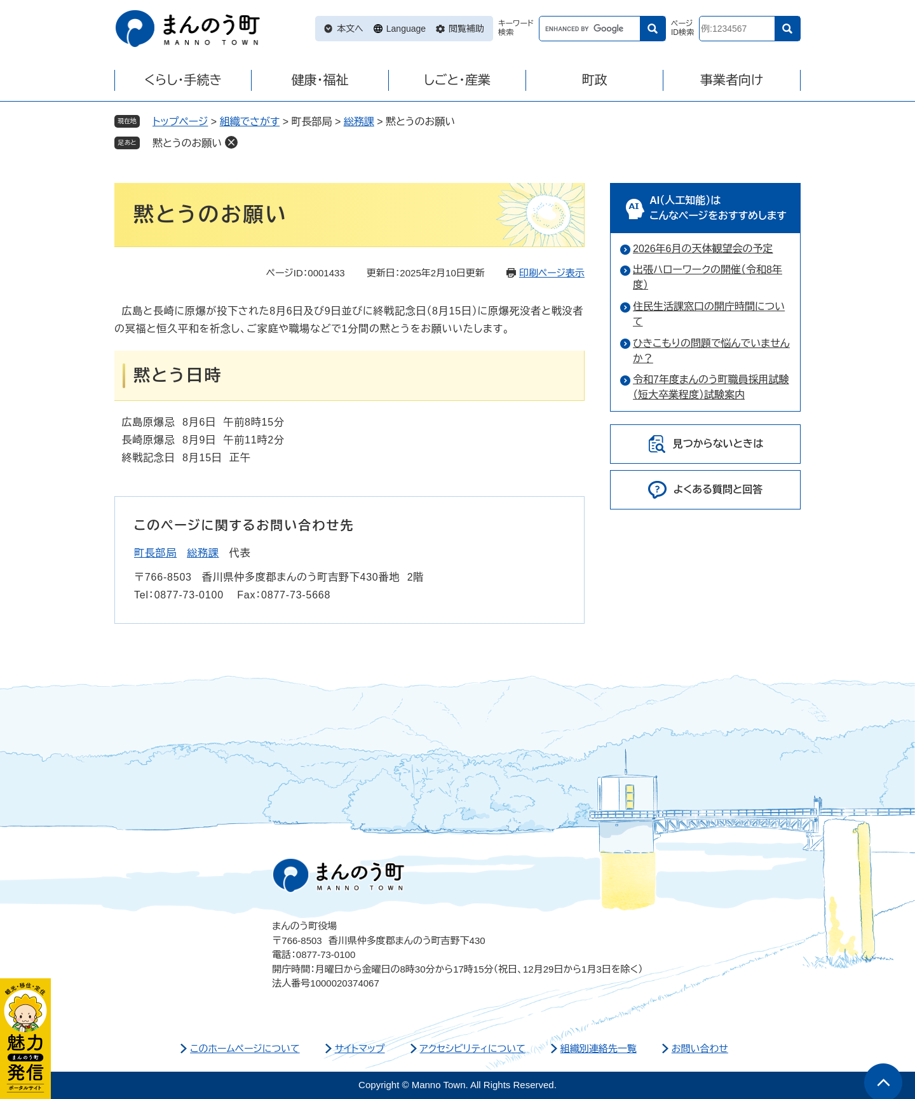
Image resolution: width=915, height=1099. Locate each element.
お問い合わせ (700, 1048)
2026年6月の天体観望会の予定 (703, 248)
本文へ (350, 29)
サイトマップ (360, 1048)
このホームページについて (245, 1048)
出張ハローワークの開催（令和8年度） (707, 277)
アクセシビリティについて (472, 1048)
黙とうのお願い (187, 143)
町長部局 (155, 553)
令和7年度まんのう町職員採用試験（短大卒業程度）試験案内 (711, 387)
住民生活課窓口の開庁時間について (709, 314)
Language (406, 29)
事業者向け (731, 80)
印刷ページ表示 (552, 272)
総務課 (359, 121)
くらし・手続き (183, 80)
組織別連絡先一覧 (598, 1048)
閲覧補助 (466, 29)
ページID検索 (682, 28)
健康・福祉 (320, 80)
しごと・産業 (457, 80)
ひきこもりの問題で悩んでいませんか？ (711, 351)
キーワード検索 (516, 28)
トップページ (180, 121)
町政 (594, 80)
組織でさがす (250, 121)
